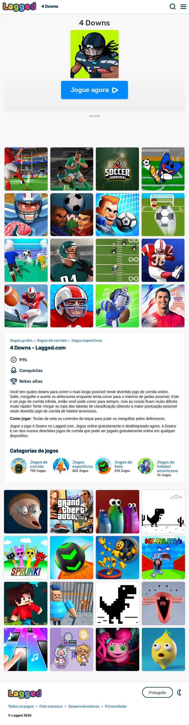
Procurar (173, 6)
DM (179, 692)
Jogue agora (90, 89)
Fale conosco (51, 706)
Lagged (20, 7)
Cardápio (183, 6)
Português (157, 692)
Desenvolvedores (83, 706)
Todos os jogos (21, 706)
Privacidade (116, 706)
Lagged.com (25, 694)
